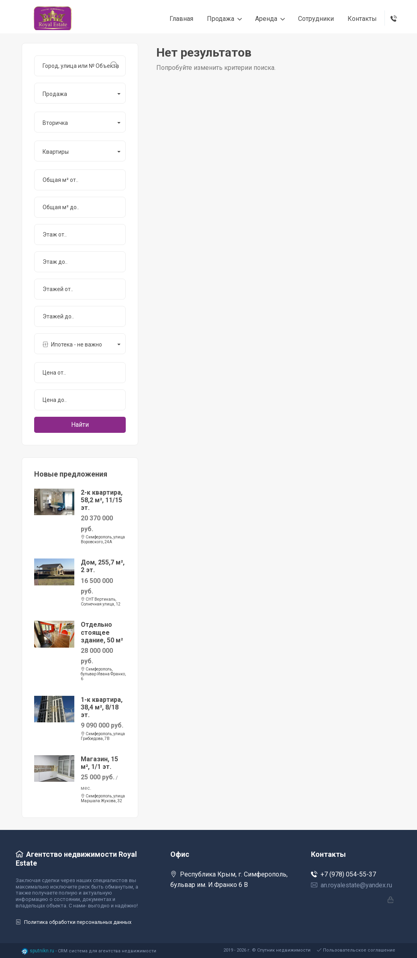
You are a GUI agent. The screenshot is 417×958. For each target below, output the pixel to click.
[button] (80, 93)
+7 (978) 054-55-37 (343, 874)
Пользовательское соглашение (356, 950)
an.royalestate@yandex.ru (351, 885)
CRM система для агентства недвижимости (107, 951)
